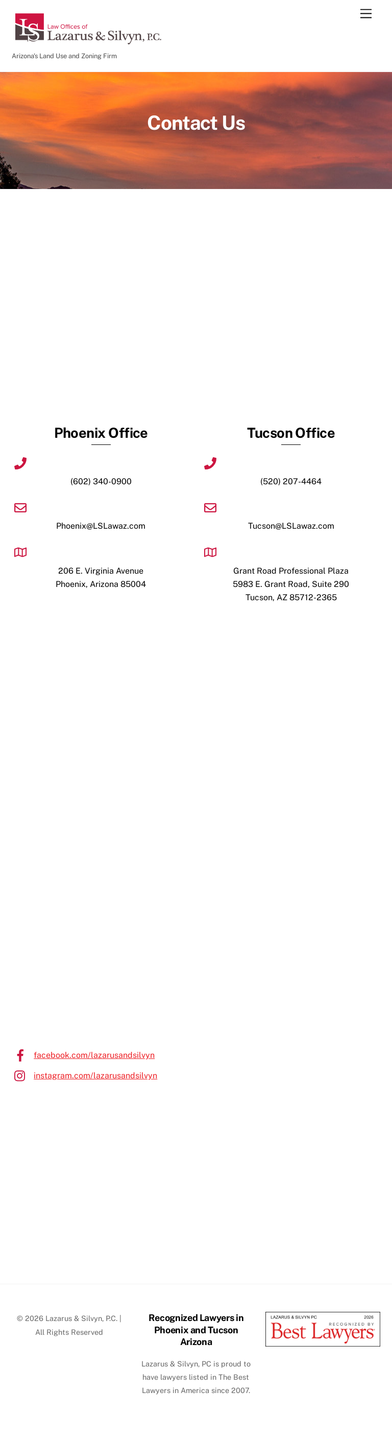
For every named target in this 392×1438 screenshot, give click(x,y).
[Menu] (366, 14)
